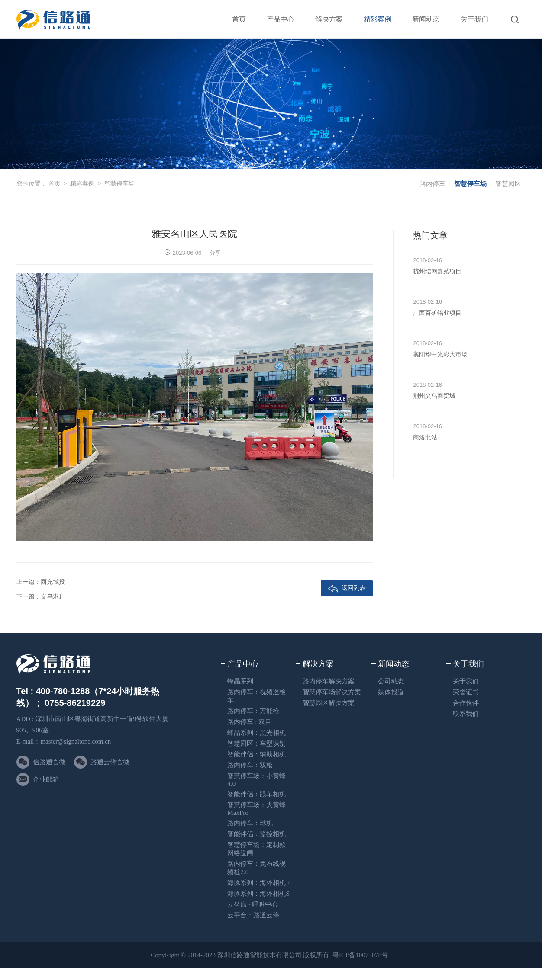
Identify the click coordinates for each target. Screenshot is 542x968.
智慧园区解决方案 (329, 702)
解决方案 (329, 19)
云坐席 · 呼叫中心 (252, 904)
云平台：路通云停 (253, 915)
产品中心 (280, 19)
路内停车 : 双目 (249, 721)
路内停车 (432, 183)
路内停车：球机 (250, 823)
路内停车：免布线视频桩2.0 (256, 867)
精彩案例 (377, 19)
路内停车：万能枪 (253, 711)
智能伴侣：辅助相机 (256, 754)
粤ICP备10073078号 (360, 955)
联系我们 (466, 713)
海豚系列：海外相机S (258, 893)
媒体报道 (391, 692)
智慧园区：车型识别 (256, 743)
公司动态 (391, 681)
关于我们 (474, 19)
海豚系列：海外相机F (258, 882)
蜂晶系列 (240, 681)
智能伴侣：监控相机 (256, 833)
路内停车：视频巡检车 (256, 696)
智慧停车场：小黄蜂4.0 (256, 779)
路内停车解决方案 (329, 681)
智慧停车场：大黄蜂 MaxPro (256, 808)
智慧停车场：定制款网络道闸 (256, 848)
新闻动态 (426, 19)
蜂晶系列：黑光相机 (256, 732)
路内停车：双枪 (250, 765)
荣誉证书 (466, 692)
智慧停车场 (119, 183)
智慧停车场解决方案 (332, 692)
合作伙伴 (466, 702)
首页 (239, 19)
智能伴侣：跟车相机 (256, 794)
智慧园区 (508, 183)
